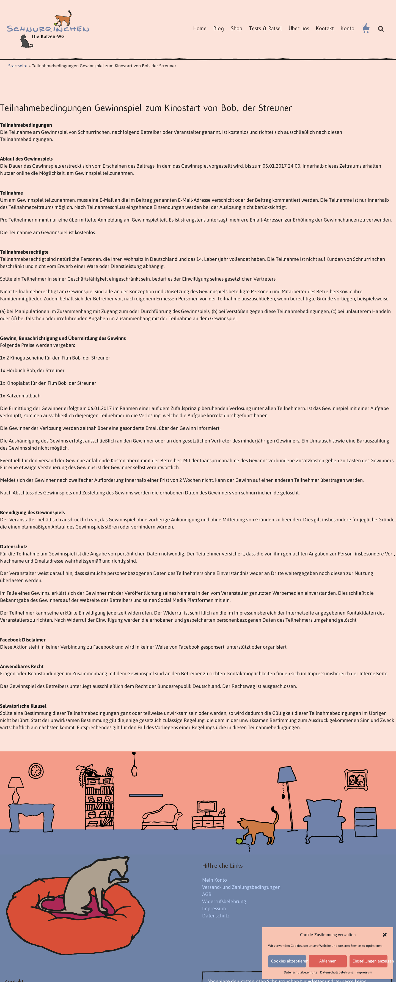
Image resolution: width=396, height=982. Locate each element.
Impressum (364, 972)
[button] (384, 934)
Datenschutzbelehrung (300, 972)
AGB (206, 894)
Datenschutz (216, 916)
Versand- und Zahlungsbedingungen (241, 887)
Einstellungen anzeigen (370, 961)
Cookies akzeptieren (288, 961)
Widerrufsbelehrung (224, 901)
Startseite (18, 65)
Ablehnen (327, 961)
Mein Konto (214, 880)
